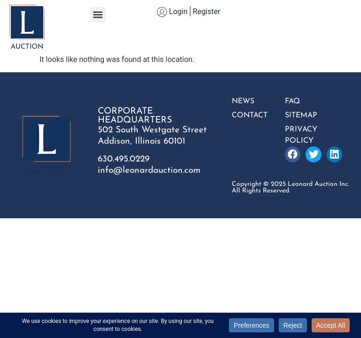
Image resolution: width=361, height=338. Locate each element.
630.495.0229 (123, 159)
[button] (98, 15)
